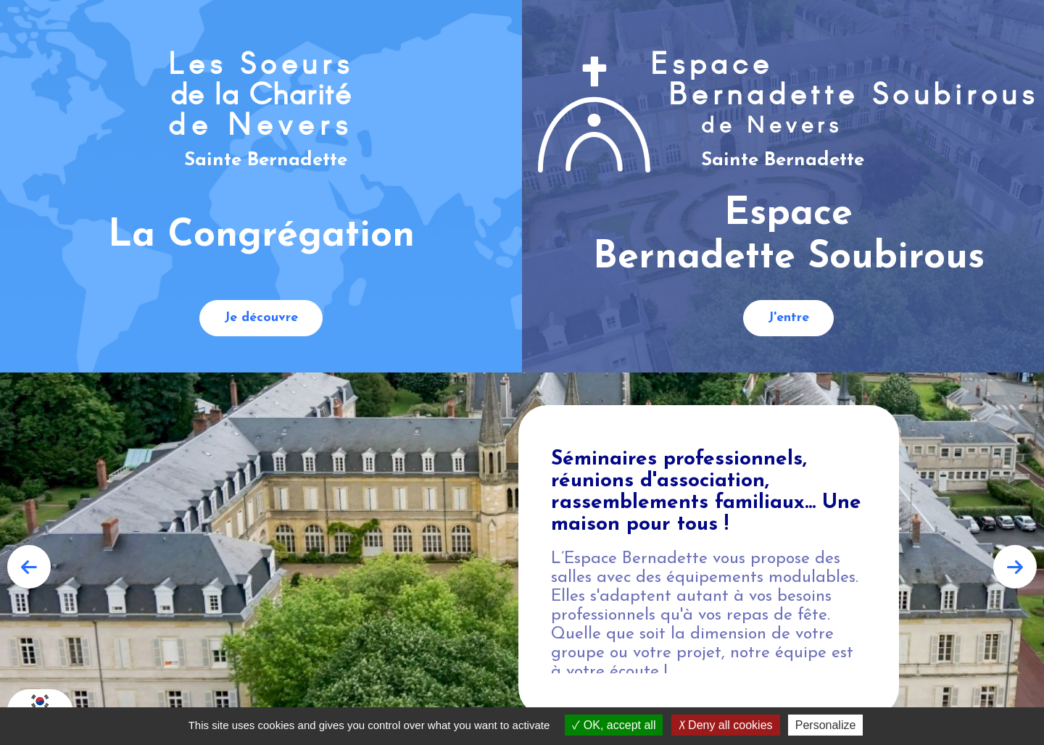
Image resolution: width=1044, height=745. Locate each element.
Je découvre (261, 318)
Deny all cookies (726, 725)
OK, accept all (613, 725)
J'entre (788, 318)
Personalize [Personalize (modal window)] (825, 725)
